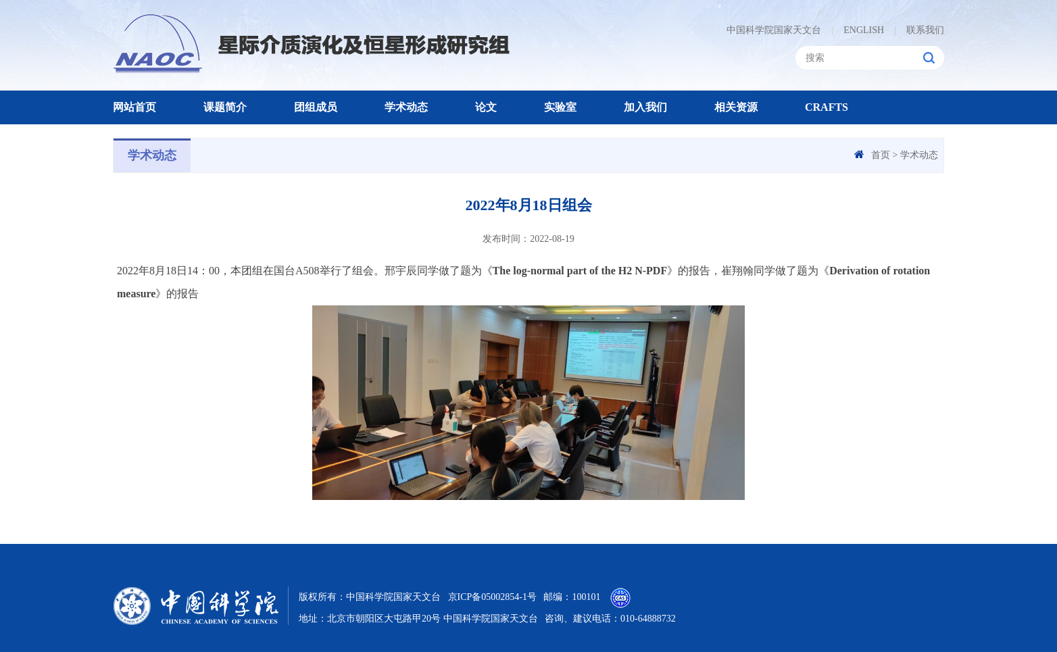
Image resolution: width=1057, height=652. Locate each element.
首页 (880, 155)
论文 (486, 107)
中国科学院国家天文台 (774, 30)
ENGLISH (857, 30)
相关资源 (736, 107)
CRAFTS (826, 107)
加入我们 (645, 107)
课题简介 (225, 107)
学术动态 (406, 107)
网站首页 (134, 107)
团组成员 (315, 107)
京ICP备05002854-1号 (492, 597)
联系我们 (919, 30)
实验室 (560, 107)
